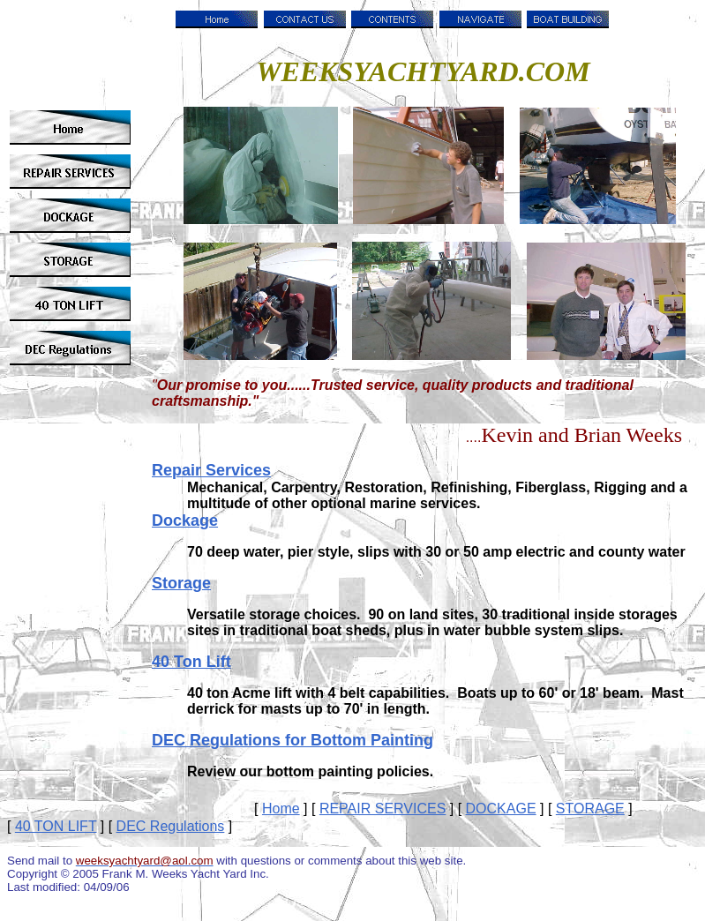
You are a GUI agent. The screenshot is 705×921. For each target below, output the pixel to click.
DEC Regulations (170, 826)
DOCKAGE (501, 808)
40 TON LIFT (55, 826)
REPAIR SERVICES (382, 808)
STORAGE (590, 808)
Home (281, 808)
